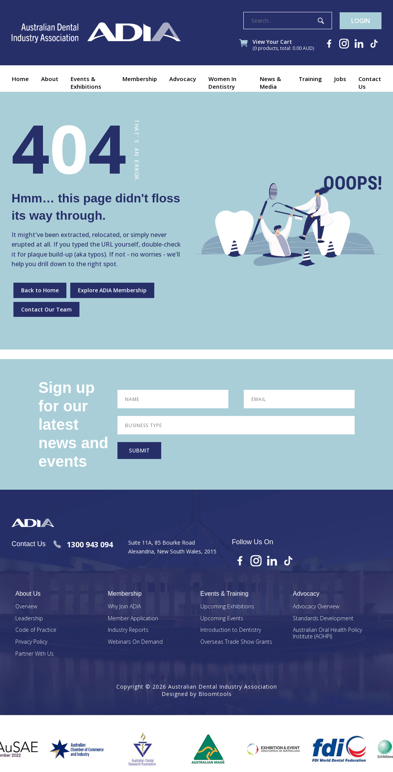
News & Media (270, 82)
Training (310, 79)
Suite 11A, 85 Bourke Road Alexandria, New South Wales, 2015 (172, 547)
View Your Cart (283, 45)
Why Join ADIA (124, 606)
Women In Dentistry (222, 82)
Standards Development (323, 618)
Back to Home (40, 290)
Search (321, 21)
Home (20, 79)
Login (360, 21)
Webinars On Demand (135, 642)
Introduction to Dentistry (230, 630)
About (49, 79)
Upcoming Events (221, 618)
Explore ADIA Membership (112, 290)
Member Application (133, 618)
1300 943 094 (83, 544)
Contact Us (369, 82)
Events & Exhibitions (86, 82)
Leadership (29, 618)
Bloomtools (215, 693)
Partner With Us (34, 654)
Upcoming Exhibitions (227, 606)
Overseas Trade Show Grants (236, 642)
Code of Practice (35, 630)
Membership (139, 79)
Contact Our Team (46, 309)
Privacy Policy (31, 642)
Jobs (340, 79)
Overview (26, 606)
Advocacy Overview (316, 606)
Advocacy (182, 79)
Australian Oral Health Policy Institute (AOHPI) (327, 633)
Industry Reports (128, 630)
